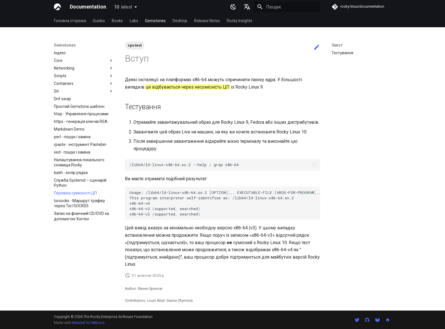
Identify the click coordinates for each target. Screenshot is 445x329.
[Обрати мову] (247, 6)
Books (117, 20)
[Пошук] (287, 7)
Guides (99, 20)
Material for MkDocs (88, 322)
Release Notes (207, 20)
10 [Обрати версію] (123, 7)
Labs (134, 20)
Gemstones (155, 20)
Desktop (180, 20)
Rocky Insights (239, 20)
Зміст (337, 45)
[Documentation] (57, 6)
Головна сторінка (70, 20)
